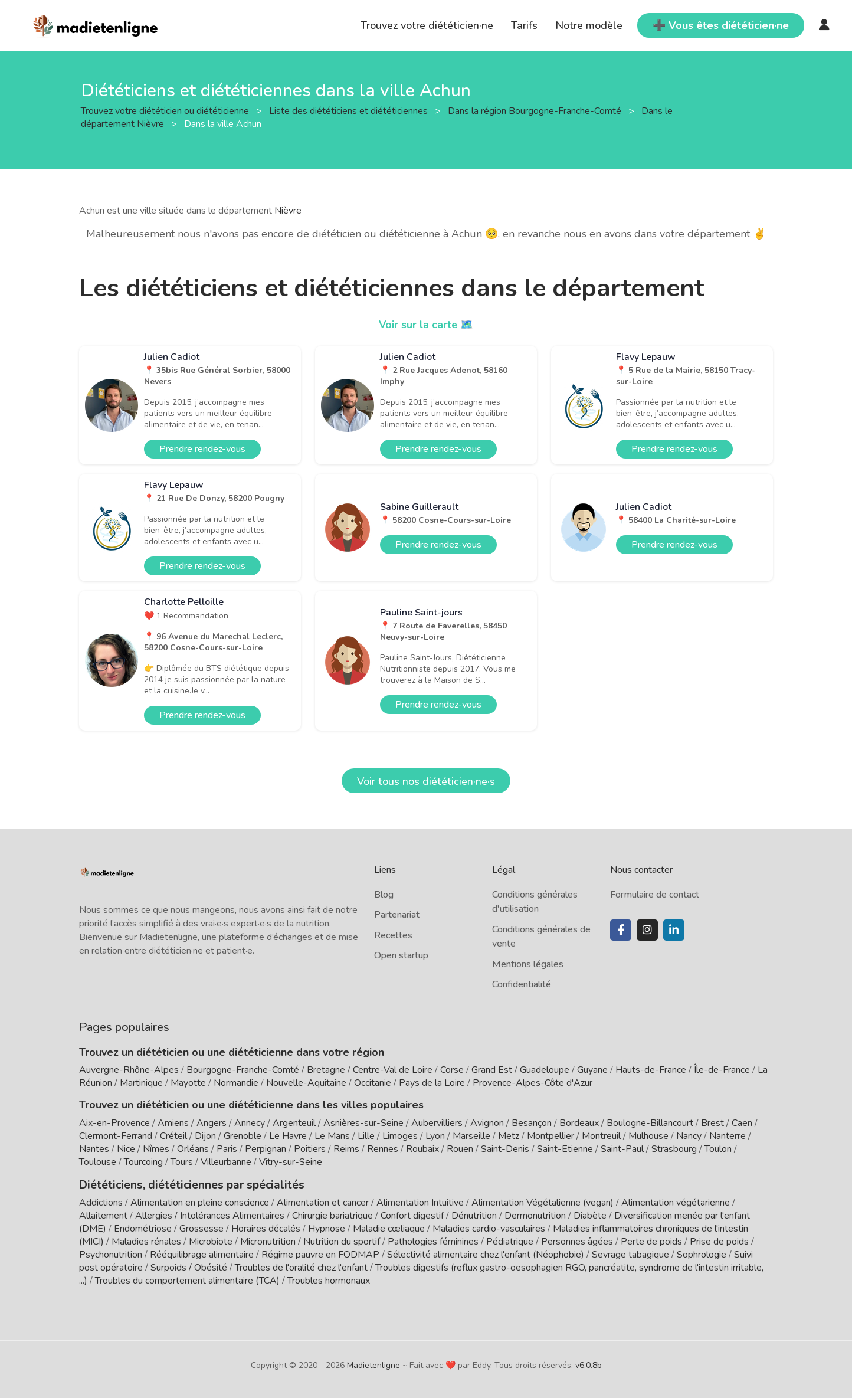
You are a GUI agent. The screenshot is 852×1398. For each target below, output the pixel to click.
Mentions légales (527, 964)
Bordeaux (579, 1123)
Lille (366, 1135)
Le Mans (332, 1135)
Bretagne (326, 1069)
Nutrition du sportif (341, 1240)
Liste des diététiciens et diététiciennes (349, 110)
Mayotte (188, 1082)
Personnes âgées (577, 1240)
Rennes (382, 1148)
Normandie (236, 1082)
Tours (182, 1161)
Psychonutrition (110, 1253)
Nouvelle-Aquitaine (306, 1082)
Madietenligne (373, 1364)
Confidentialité (521, 984)
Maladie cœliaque (389, 1227)
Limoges (400, 1135)
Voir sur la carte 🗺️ (426, 324)
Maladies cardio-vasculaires (488, 1227)
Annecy (249, 1123)
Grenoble (242, 1135)
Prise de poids (719, 1240)
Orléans (193, 1148)
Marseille (471, 1135)
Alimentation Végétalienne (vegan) (542, 1201)
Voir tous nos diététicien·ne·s (426, 781)
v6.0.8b (588, 1364)
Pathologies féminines (433, 1240)
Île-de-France (722, 1069)
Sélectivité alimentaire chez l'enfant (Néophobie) (485, 1253)
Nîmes (156, 1148)
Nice (126, 1148)
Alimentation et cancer (323, 1201)
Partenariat (397, 914)
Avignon (487, 1123)
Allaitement (103, 1214)
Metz (508, 1135)
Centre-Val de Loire (392, 1069)
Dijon (205, 1135)
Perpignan (265, 1148)
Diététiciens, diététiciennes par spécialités (184, 1184)
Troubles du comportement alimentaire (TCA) (187, 1279)
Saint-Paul (622, 1148)
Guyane (592, 1069)
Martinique (141, 1082)
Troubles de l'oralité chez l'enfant (301, 1266)
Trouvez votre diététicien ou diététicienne (166, 110)
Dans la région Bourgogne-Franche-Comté (536, 110)
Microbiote (212, 1240)
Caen (742, 1123)
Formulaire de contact (654, 894)
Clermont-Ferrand (115, 1135)
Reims (346, 1148)
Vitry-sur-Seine (290, 1161)
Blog (384, 894)
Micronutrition (268, 1240)
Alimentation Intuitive (420, 1201)
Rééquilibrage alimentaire (202, 1253)
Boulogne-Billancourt (650, 1123)
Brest (712, 1123)
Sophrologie (701, 1253)
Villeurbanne (226, 1161)
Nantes (94, 1148)
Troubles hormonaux (328, 1279)
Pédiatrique (509, 1240)
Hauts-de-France (650, 1069)
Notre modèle (588, 25)
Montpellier (550, 1135)
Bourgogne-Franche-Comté (242, 1069)
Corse (452, 1069)
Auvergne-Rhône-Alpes (129, 1069)
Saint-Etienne (565, 1148)
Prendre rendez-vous (202, 449)
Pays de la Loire (432, 1082)
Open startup (401, 955)
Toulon (718, 1148)
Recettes (393, 935)
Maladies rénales (146, 1240)
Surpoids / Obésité (188, 1266)
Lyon (435, 1135)
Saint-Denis (505, 1148)
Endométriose (143, 1227)
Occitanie (372, 1082)
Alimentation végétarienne (675, 1201)
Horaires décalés (265, 1227)
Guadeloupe (544, 1069)
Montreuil (601, 1135)
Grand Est (491, 1069)
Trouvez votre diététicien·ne (427, 25)
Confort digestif (412, 1214)
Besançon (532, 1123)
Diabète (590, 1214)
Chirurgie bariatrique (332, 1214)
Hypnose (326, 1227)
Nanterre (727, 1135)
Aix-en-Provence (114, 1123)
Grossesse (201, 1227)
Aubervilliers (437, 1123)
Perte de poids (651, 1240)
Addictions (101, 1201)
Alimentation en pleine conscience (199, 1201)
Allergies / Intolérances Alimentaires (209, 1214)
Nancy (689, 1135)
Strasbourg (674, 1148)
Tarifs (524, 25)
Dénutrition (474, 1214)
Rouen (460, 1148)
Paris (227, 1148)
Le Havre (288, 1135)
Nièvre (288, 210)
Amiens (173, 1123)
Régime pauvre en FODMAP (320, 1253)
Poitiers (310, 1148)
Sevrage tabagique (630, 1253)
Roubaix (422, 1148)
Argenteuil (294, 1123)
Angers (211, 1123)
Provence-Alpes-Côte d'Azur (532, 1082)
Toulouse (97, 1161)
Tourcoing (143, 1161)
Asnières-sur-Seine (363, 1123)
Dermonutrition (536, 1214)
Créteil (173, 1135)
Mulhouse (648, 1135)
